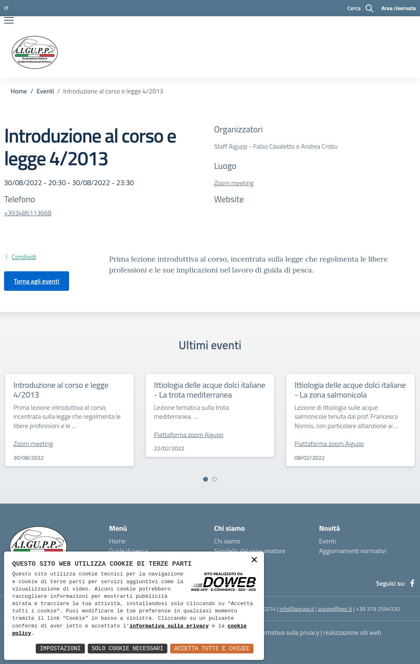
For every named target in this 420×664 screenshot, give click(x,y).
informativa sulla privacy (169, 626)
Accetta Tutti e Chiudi (211, 648)
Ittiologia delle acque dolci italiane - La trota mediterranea (209, 390)
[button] (205, 479)
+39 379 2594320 (378, 608)
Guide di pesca (128, 551)
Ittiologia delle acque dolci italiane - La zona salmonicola (350, 390)
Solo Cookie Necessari (127, 648)
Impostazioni (60, 648)
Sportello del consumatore (249, 551)
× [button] (254, 560)
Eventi (45, 91)
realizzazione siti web (352, 632)
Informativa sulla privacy (286, 632)
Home (19, 91)
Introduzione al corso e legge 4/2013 (60, 390)
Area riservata (398, 8)
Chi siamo (227, 541)
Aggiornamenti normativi (352, 551)
